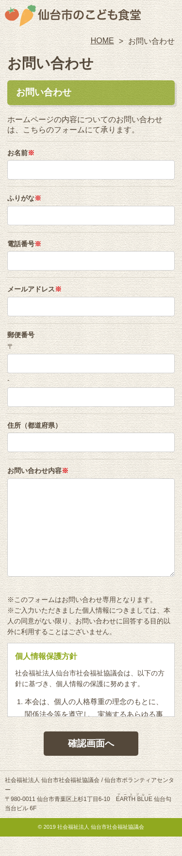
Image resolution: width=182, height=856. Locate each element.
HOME (102, 40)
